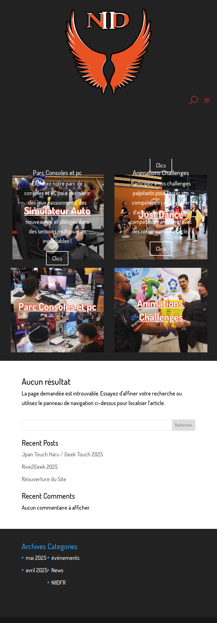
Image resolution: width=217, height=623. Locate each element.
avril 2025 (36, 570)
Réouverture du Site (44, 479)
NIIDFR (58, 582)
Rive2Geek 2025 (40, 466)
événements (65, 557)
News (57, 570)
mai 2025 (36, 557)
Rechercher (183, 425)
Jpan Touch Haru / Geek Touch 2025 (62, 454)
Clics (57, 258)
